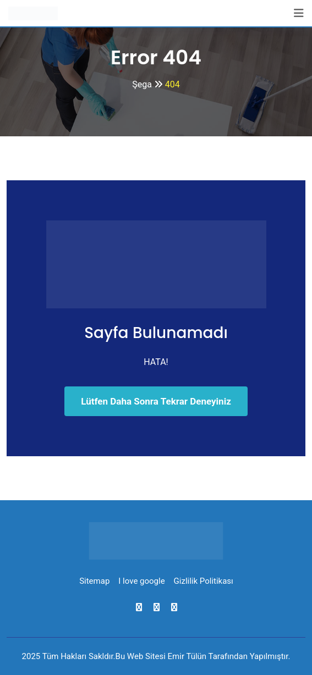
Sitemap (94, 581)
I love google (141, 581)
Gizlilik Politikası (203, 581)
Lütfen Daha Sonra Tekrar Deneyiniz (156, 401)
